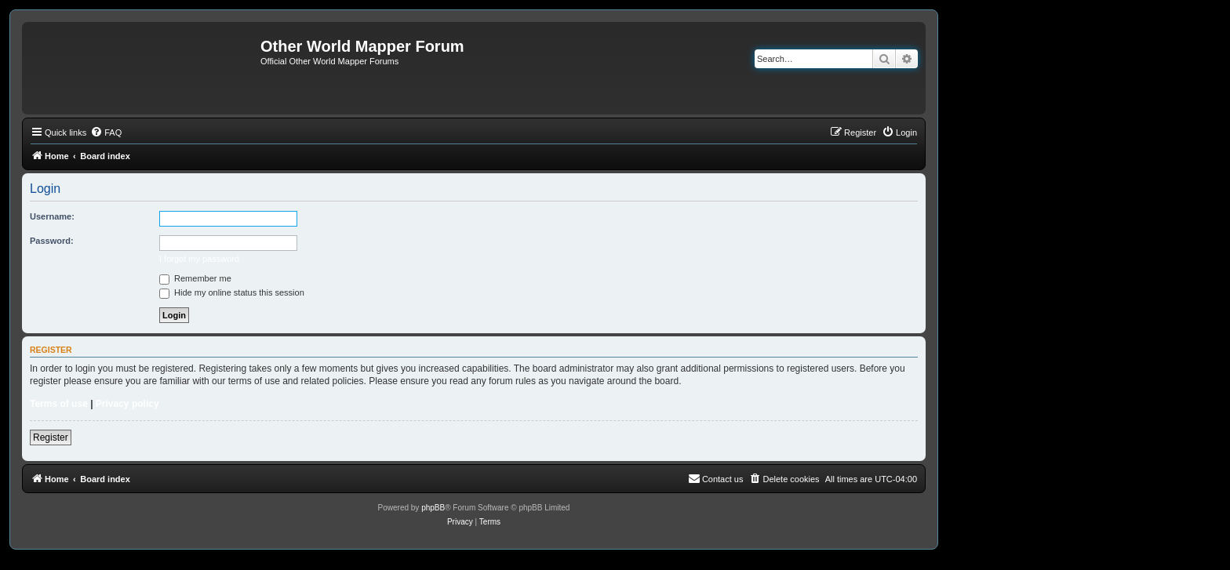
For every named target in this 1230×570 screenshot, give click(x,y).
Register (50, 437)
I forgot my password (199, 258)
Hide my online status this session (231, 292)
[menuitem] (106, 132)
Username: (52, 216)
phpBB (433, 507)
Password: (52, 240)
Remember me (195, 278)
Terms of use (59, 403)
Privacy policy (127, 403)
